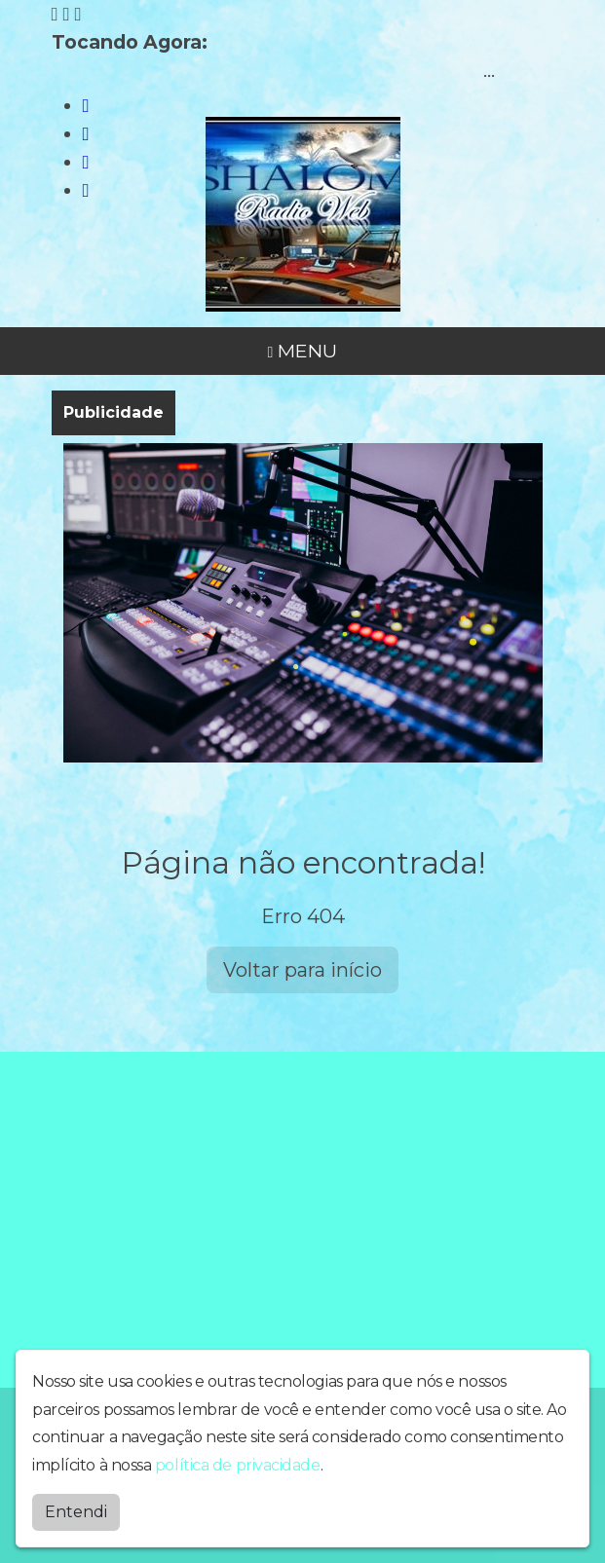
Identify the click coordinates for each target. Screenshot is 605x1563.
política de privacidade (238, 1463)
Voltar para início (302, 970)
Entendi (76, 1510)
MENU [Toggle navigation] (303, 350)
